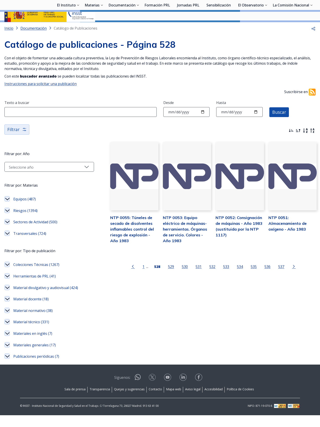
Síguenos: (122, 389)
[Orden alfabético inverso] (312, 142)
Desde (168, 114)
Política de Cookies (240, 401)
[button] (313, 40)
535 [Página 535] (248, 282)
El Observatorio (251, 28)
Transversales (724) (29, 245)
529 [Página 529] (165, 282)
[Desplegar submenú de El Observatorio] (266, 27)
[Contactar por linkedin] (184, 390)
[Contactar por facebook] (199, 390)
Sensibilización (218, 28)
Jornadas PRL (188, 28)
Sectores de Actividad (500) (35, 233)
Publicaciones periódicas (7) (36, 368)
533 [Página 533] (220, 282)
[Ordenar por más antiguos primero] (298, 142)
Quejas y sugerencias (129, 401)
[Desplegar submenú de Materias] (102, 27)
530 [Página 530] (179, 282)
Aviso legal (192, 401)
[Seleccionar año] (43, 178)
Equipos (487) (24, 210)
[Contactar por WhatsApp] (137, 391)
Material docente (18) (31, 310)
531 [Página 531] (193, 282)
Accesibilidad (213, 401)
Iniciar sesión (299, 10)
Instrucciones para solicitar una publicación (40, 95)
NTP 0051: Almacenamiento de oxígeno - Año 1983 (284, 239)
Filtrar (17, 141)
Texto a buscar (16, 114)
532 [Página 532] (207, 282)
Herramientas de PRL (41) (34, 287)
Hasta (221, 114)
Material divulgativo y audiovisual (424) (45, 299)
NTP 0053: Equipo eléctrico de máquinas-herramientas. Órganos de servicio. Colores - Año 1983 (179, 245)
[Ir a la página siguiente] (288, 282)
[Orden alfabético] (305, 142)
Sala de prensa (75, 401)
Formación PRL (157, 28)
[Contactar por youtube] (168, 390)
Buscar (279, 124)
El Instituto (66, 28)
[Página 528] (151, 282)
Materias (92, 28)
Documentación (122, 28)
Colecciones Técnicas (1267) (36, 276)
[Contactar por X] (152, 390)
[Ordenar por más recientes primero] (291, 142)
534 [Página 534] (234, 282)
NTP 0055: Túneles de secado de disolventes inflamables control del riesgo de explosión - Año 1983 (122, 245)
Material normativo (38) (33, 322)
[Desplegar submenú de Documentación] (138, 27)
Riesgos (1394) (25, 222)
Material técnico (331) (31, 333)
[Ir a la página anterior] (127, 282)
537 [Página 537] (275, 282)
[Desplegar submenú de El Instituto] (78, 27)
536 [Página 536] (262, 282)
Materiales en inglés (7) (32, 345)
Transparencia (100, 401)
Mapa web (173, 401)
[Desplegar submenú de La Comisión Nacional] (311, 27)
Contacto (155, 401)
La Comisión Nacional (291, 28)
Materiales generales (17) (34, 356)
